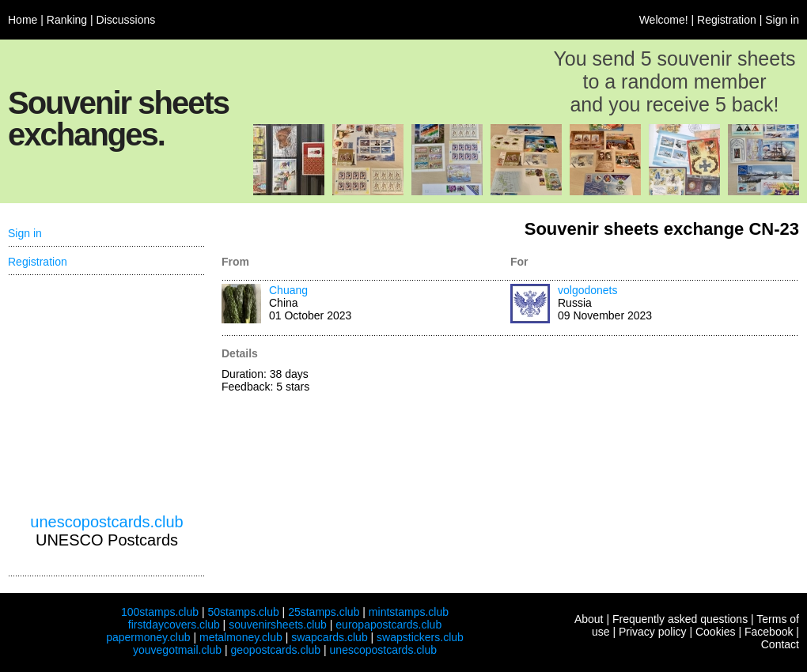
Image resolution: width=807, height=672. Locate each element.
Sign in (782, 19)
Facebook (768, 631)
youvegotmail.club (177, 650)
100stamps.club (160, 612)
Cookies (715, 631)
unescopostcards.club (106, 521)
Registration (726, 19)
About (589, 619)
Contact (780, 644)
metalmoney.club (240, 637)
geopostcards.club (276, 650)
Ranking (67, 19)
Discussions (126, 19)
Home (22, 19)
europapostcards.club (388, 624)
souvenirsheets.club (278, 624)
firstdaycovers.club (174, 624)
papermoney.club (148, 637)
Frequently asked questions (680, 619)
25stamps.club (323, 612)
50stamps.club (242, 612)
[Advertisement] (107, 394)
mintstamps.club (409, 612)
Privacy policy (653, 631)
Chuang (288, 290)
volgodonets (588, 290)
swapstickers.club (420, 637)
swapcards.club (329, 637)
